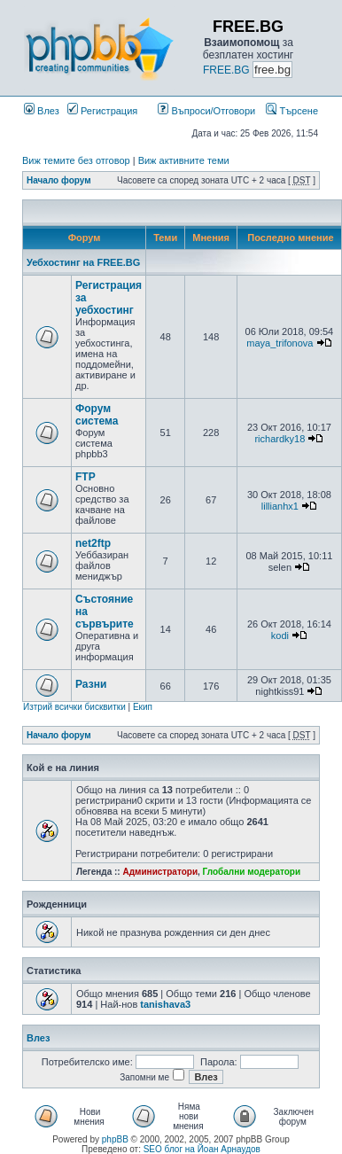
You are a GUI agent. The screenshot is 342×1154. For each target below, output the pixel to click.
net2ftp (93, 543)
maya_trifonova (279, 343)
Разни (90, 684)
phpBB (115, 1139)
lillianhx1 (280, 506)
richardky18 (279, 438)
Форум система (97, 414)
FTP (85, 477)
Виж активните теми (183, 160)
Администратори (160, 872)
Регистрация (102, 110)
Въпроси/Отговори (206, 110)
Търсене (292, 110)
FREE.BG (226, 70)
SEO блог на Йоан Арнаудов (202, 1149)
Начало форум (59, 180)
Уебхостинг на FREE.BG (83, 262)
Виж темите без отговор (76, 160)
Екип (142, 707)
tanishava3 (165, 1004)
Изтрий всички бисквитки (74, 707)
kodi (280, 635)
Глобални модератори (252, 872)
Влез (41, 110)
